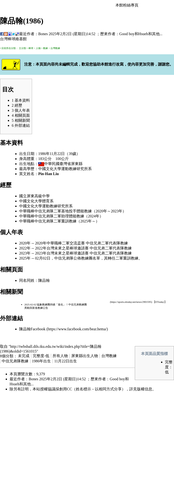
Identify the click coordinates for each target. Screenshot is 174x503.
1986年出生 (41, 361)
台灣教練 (55, 48)
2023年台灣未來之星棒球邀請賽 (62, 253)
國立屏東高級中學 (34, 196)
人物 (38, 48)
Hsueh (143, 34)
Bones (43, 34)
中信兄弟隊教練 (15, 361)
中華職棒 (26, 211)
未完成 (23, 356)
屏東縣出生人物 (84, 356)
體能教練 (84, 211)
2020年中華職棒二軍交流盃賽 (60, 243)
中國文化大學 (49, 169)
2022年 (25, 248)
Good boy (127, 34)
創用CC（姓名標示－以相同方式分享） (92, 389)
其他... (157, 34)
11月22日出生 (65, 361)
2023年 (116, 211)
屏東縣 (76, 164)
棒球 (30, 48)
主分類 (22, 48)
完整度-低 (41, 356)
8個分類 (6, 356)
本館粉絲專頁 (126, 5)
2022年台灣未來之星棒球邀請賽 (62, 248)
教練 (45, 48)
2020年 (101, 211)
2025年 (86, 221)
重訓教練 (68, 221)
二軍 (57, 211)
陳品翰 (44, 280)
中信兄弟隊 (44, 211)
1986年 (44, 154)
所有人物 (60, 356)
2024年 (93, 216)
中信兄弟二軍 (97, 243)
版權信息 (144, 389)
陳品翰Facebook (32, 329)
